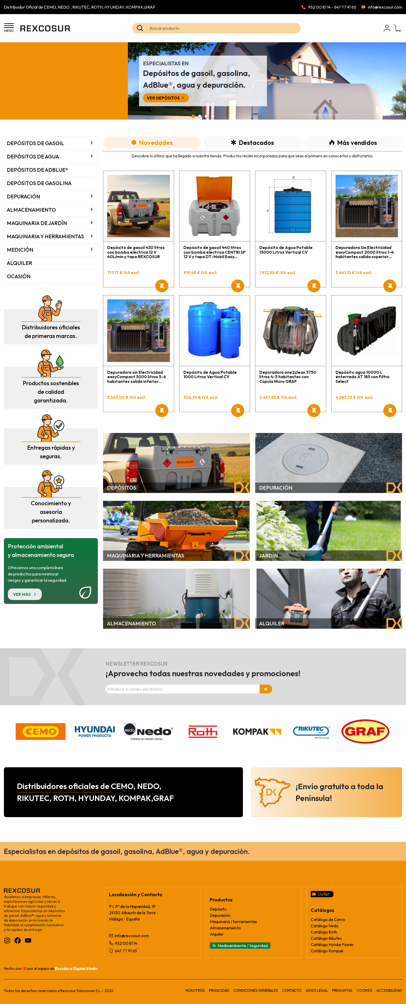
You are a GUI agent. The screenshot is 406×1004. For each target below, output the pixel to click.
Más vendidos (353, 142)
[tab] (152, 142)
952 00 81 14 (319, 7)
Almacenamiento (31, 209)
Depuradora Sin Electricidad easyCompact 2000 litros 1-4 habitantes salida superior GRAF (365, 252)
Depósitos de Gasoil (35, 143)
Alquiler (19, 263)
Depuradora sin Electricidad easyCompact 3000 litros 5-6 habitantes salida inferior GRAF (136, 377)
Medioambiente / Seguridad (243, 945)
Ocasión (19, 276)
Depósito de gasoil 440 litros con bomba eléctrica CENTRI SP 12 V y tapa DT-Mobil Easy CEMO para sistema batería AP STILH (214, 252)
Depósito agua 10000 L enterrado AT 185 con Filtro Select (363, 377)
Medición (20, 249)
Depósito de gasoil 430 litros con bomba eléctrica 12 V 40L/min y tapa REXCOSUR (136, 252)
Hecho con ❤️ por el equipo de (51, 968)
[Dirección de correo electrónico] (183, 689)
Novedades (152, 142)
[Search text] (224, 28)
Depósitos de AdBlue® (37, 170)
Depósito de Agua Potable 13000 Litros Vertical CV (286, 249)
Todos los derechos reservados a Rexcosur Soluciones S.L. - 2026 (58, 990)
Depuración (23, 196)
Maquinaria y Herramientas (45, 236)
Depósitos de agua (33, 156)
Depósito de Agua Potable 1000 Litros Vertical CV (210, 374)
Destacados (252, 142)
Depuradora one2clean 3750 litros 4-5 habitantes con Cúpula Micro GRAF (287, 377)
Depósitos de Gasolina (39, 183)
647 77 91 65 (345, 7)
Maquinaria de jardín (37, 223)
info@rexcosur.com (385, 7)
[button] (193, 116)
